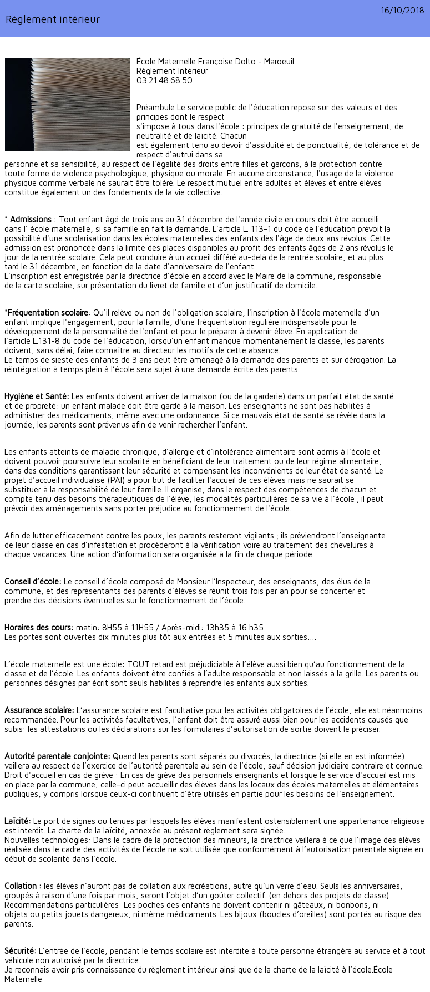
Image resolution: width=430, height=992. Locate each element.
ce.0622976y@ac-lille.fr (180, 89)
